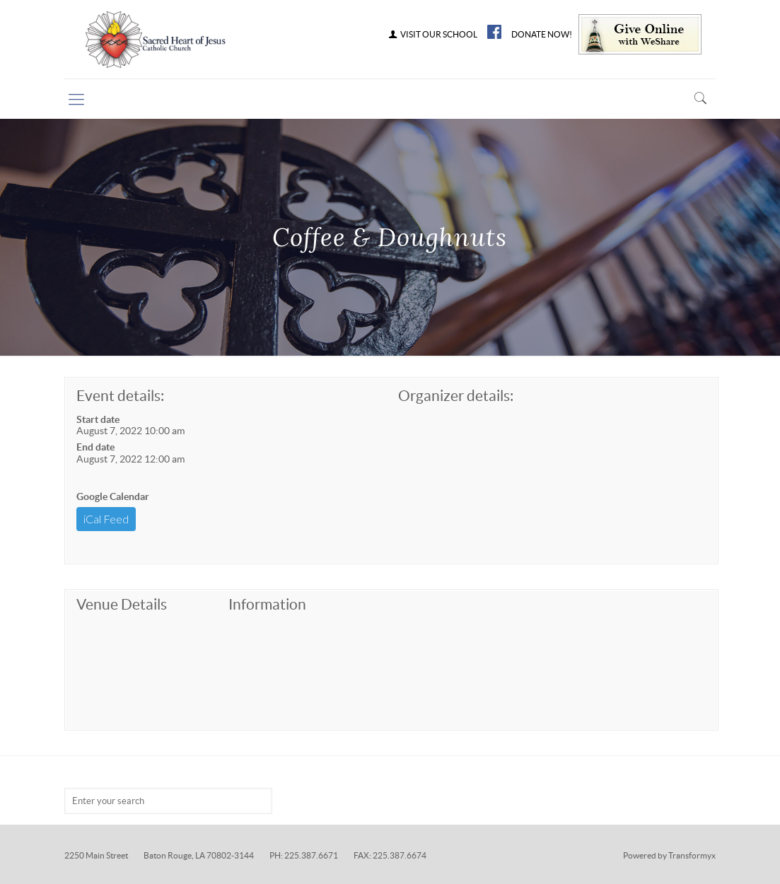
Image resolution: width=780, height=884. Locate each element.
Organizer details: (455, 396)
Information (267, 604)
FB (494, 32)
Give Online (640, 34)
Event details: (120, 396)
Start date (98, 419)
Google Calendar (112, 496)
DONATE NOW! (541, 34)
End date (95, 447)
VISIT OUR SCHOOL (432, 34)
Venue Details (121, 604)
